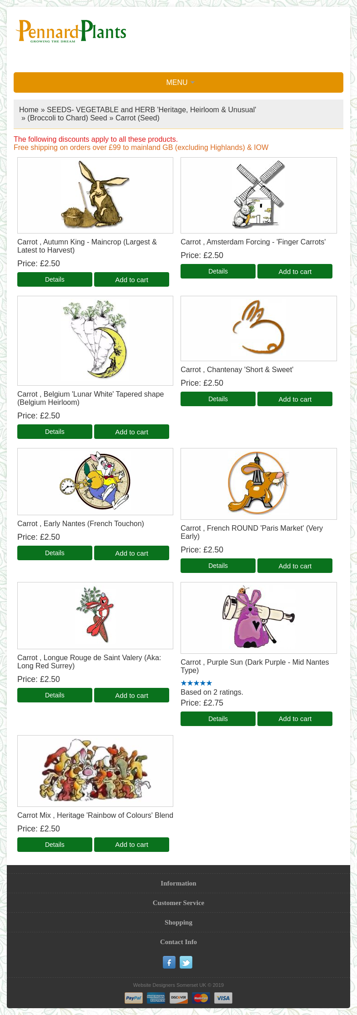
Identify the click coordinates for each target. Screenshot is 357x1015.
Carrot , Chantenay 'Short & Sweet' (237, 369)
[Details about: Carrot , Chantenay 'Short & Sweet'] (218, 399)
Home (29, 110)
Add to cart (131, 280)
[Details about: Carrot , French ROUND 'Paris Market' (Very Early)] (218, 565)
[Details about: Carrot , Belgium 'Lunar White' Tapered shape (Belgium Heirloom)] (54, 431)
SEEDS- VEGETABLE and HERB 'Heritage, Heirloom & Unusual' (151, 110)
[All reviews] (196, 683)
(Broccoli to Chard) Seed (67, 118)
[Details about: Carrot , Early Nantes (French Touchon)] (54, 553)
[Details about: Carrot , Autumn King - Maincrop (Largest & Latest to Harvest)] (54, 279)
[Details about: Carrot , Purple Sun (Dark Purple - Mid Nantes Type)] (218, 718)
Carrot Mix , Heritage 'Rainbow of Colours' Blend (95, 815)
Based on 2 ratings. (212, 692)
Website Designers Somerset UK (169, 985)
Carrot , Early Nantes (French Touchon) (80, 523)
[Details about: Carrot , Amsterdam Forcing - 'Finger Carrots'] (218, 271)
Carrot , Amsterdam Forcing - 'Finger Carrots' (253, 242)
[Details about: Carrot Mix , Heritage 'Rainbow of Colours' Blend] (54, 844)
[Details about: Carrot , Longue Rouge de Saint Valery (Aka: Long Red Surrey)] (54, 695)
